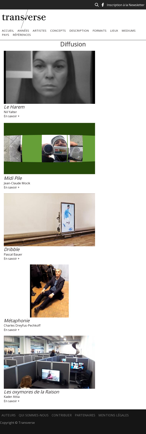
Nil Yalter (10, 112)
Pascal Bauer (13, 254)
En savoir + (12, 116)
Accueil (8, 30)
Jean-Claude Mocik (17, 183)
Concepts (58, 30)
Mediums (129, 30)
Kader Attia (12, 397)
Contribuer (62, 415)
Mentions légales (113, 415)
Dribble (11, 249)
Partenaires (85, 415)
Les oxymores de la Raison (31, 392)
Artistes (39, 30)
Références (22, 35)
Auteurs (9, 415)
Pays (5, 35)
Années (23, 30)
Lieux (114, 30)
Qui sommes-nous (33, 415)
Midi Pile (13, 178)
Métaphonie (16, 320)
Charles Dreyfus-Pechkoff (22, 325)
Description (79, 30)
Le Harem (14, 107)
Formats (99, 30)
